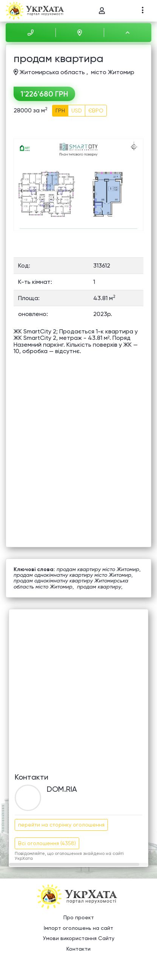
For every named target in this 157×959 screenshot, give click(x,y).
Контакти (78, 949)
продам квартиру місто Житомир (98, 569)
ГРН (60, 110)
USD (76, 110)
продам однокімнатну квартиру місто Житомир (72, 575)
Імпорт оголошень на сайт (78, 928)
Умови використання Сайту (78, 938)
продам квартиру (99, 587)
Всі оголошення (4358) (47, 843)
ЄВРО (95, 110)
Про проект (78, 917)
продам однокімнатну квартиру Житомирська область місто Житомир (71, 583)
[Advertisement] (78, 688)
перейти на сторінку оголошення (61, 825)
